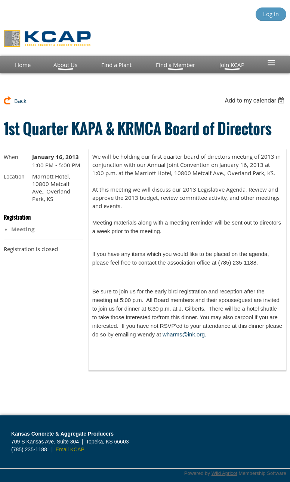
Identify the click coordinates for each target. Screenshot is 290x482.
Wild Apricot (224, 473)
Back (20, 100)
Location (14, 176)
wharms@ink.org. (184, 334)
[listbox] (255, 100)
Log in (271, 14)
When (11, 157)
